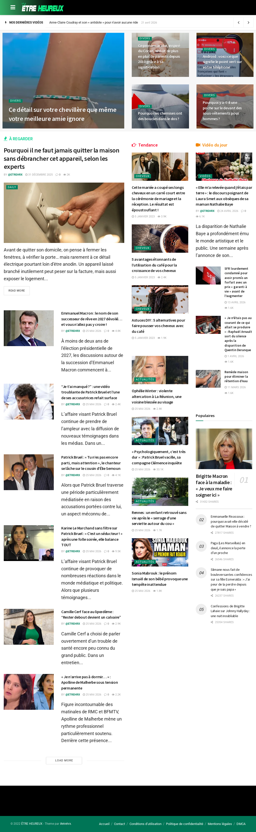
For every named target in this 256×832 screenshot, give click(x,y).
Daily (12, 187)
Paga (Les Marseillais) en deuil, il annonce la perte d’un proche (228, 548)
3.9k (162, 216)
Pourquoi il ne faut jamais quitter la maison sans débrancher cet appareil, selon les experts (61, 158)
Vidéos (205, 176)
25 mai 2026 (92, 331)
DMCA (241, 824)
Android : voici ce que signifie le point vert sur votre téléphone (222, 62)
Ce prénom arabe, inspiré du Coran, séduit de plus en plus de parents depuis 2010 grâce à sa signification (159, 56)
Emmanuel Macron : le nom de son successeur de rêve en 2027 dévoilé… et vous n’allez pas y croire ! (91, 319)
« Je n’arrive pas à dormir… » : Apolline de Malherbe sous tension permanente (89, 682)
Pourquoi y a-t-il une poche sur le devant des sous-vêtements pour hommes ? (222, 110)
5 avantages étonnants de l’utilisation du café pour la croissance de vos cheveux (154, 265)
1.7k (157, 530)
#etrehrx (65, 823)
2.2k (116, 694)
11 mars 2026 (235, 387)
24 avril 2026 (227, 211)
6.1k (200, 216)
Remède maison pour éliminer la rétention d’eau (236, 376)
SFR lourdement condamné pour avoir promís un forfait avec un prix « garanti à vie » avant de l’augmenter (236, 282)
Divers (15, 100)
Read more (16, 290)
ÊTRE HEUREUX (31, 823)
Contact (119, 824)
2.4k (116, 404)
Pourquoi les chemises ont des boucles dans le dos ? (160, 116)
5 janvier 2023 (143, 216)
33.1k (158, 469)
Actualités (145, 379)
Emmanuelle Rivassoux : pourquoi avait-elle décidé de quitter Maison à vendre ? (231, 521)
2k (66, 174)
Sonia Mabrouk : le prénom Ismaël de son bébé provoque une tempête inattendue (160, 579)
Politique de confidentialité (184, 824)
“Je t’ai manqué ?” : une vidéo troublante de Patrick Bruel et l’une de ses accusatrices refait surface (90, 392)
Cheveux (143, 176)
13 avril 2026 (235, 302)
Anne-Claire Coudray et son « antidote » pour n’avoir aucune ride (93, 22)
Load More (64, 760)
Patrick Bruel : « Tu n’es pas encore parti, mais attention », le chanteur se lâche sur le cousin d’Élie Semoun (90, 463)
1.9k (162, 338)
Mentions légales (220, 824)
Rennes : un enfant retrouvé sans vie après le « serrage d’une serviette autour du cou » (159, 518)
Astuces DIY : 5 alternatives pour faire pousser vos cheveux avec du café (158, 326)
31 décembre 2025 (39, 174)
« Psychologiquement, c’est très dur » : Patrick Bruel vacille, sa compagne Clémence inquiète (159, 457)
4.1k (116, 475)
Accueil (104, 824)
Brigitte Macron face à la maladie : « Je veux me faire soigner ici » (214, 485)
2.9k (116, 623)
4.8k (116, 331)
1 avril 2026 (234, 356)
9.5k (116, 551)
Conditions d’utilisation (146, 824)
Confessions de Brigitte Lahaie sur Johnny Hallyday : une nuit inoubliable (230, 611)
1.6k (229, 308)
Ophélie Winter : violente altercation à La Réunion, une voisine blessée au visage (157, 396)
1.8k (157, 591)
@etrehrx (15, 174)
